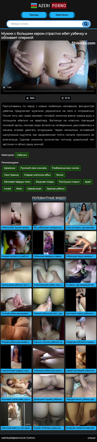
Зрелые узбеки (56, 188)
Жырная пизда (44, 181)
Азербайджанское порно (18, 438)
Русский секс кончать (33, 168)
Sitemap (92, 438)
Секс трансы (11, 175)
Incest (7, 188)
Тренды (34, 15)
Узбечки (22, 155)
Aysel (88, 181)
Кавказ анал (34, 188)
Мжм (19, 188)
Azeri (48, 6)
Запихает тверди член (17, 181)
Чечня (59, 175)
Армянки (9, 168)
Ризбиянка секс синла (65, 168)
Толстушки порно (69, 181)
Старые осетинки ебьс (37, 175)
